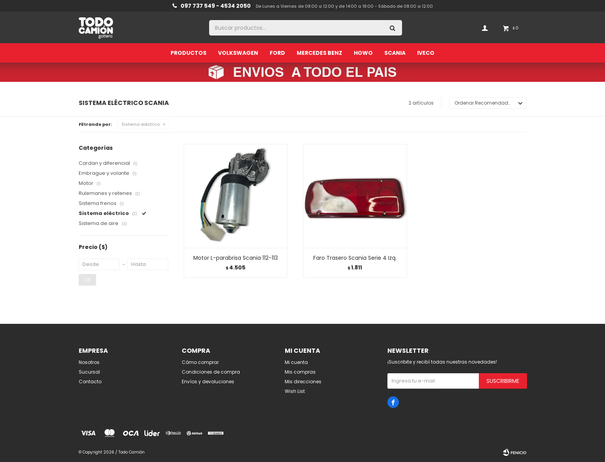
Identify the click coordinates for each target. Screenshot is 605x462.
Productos (188, 53)
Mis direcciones (303, 381)
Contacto (90, 381)
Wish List (295, 391)
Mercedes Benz (319, 53)
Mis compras (300, 372)
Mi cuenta (296, 362)
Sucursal (89, 372)
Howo (363, 53)
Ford (277, 53)
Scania (395, 53)
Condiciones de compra (211, 372)
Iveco (425, 53)
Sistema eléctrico (141, 124)
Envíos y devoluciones (208, 381)
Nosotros (89, 362)
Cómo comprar (200, 362)
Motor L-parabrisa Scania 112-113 (235, 258)
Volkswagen (238, 53)
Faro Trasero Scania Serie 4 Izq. (355, 258)
